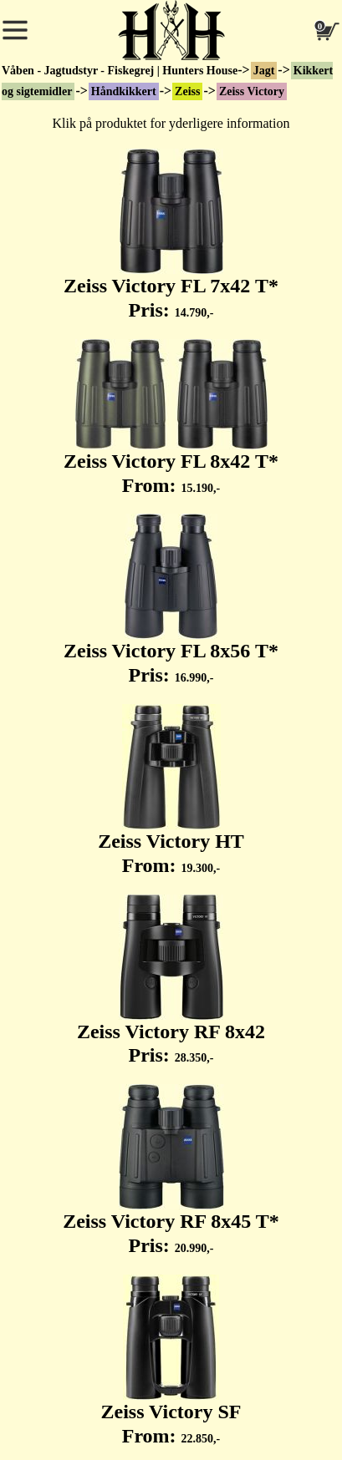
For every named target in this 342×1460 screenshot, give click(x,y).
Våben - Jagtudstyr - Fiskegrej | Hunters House (119, 70)
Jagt (264, 70)
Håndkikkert (123, 91)
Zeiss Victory (251, 91)
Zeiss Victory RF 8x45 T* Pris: (171, 1170)
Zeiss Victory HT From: (171, 790)
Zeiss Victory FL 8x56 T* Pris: (171, 600)
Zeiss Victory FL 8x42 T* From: (171, 417)
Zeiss (187, 91)
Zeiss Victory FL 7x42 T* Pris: (171, 235)
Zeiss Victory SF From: (171, 1361)
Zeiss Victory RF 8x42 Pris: (171, 981)
